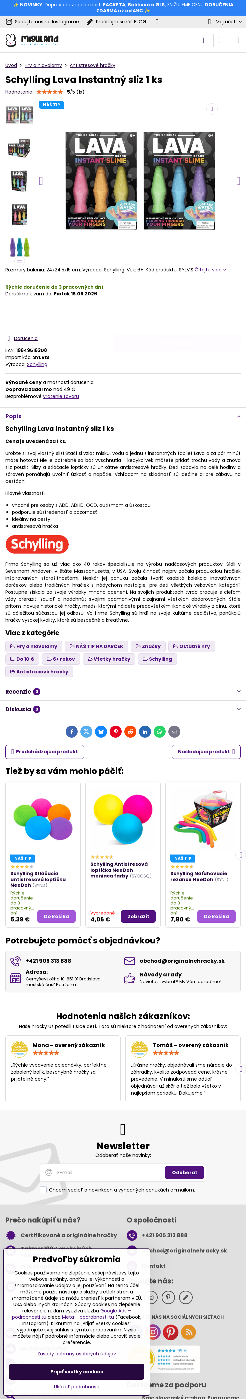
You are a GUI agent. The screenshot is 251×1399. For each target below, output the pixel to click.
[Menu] (238, 40)
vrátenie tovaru (61, 396)
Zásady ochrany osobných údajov (76, 1353)
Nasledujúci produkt (206, 751)
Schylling (37, 364)
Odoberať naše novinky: (123, 1155)
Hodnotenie (18, 92)
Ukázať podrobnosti (76, 1387)
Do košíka (177, 316)
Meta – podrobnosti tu (88, 1317)
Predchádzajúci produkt (44, 751)
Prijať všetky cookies (76, 1371)
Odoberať (184, 1172)
